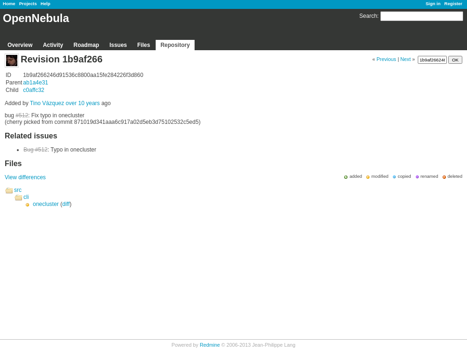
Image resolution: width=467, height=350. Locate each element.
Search (368, 16)
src (18, 190)
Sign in (433, 3)
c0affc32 (33, 90)
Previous (386, 59)
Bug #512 (35, 149)
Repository (175, 45)
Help (46, 3)
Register (453, 3)
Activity (53, 45)
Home (9, 3)
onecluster (46, 204)
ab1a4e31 (35, 82)
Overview (20, 45)
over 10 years (83, 103)
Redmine (210, 345)
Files (143, 45)
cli (26, 197)
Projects (28, 3)
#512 (21, 115)
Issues (118, 45)
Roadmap (86, 45)
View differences (25, 177)
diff (66, 204)
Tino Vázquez (47, 103)
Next (405, 59)
